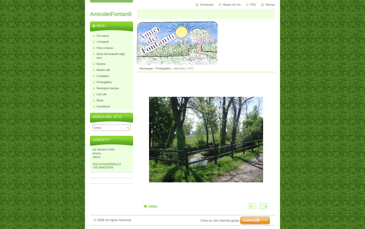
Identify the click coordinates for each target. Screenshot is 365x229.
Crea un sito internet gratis (219, 220)
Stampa (270, 4)
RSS (253, 4)
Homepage (146, 68)
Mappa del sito (232, 4)
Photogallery (163, 68)
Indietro (152, 205)
